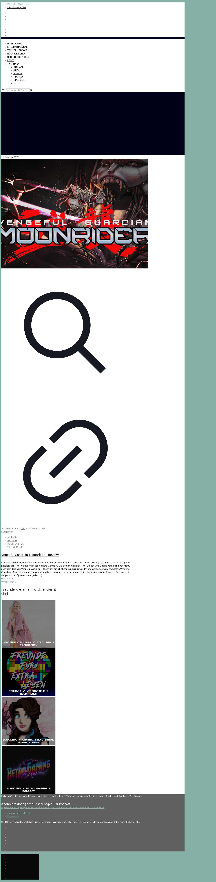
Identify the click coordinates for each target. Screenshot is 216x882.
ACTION (12, 537)
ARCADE (12, 540)
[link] (31, 90)
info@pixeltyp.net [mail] (16, 7)
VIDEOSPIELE (14, 546)
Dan (23, 528)
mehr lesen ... (9, 581)
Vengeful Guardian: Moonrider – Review (30, 554)
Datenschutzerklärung (19, 812)
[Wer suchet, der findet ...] (18, 90)
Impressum (13, 816)
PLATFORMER (15, 543)
